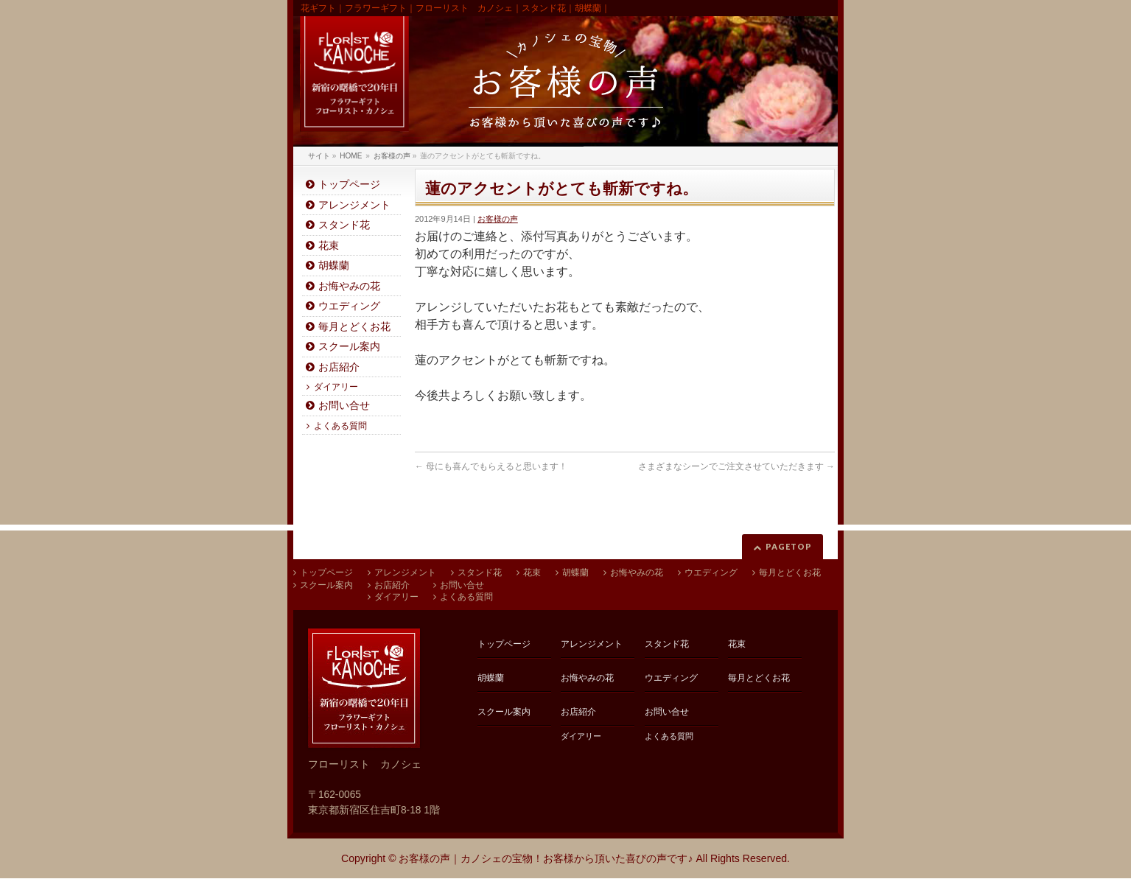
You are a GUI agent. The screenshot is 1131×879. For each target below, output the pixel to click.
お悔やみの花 (349, 286)
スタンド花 (344, 225)
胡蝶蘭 (333, 265)
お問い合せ (344, 405)
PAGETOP (789, 546)
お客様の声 (497, 218)
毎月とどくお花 (354, 326)
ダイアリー (336, 387)
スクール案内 (349, 346)
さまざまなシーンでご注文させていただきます (736, 466)
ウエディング (349, 306)
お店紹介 (339, 367)
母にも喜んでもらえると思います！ (491, 466)
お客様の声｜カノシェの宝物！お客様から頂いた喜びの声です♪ (546, 858)
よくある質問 (340, 426)
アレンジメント (354, 205)
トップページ (349, 184)
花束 (328, 245)
